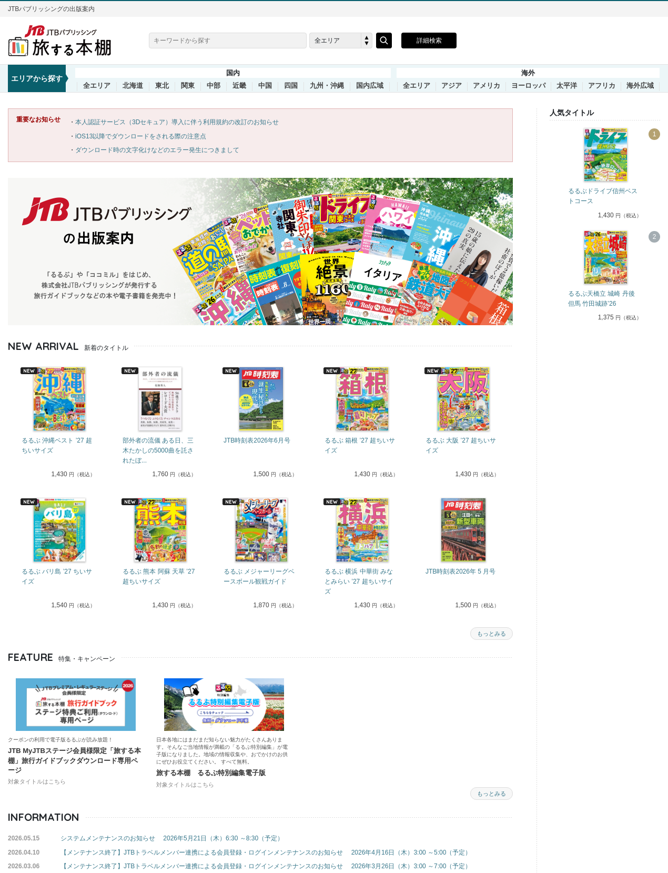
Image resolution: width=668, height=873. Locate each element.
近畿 (239, 85)
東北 (162, 85)
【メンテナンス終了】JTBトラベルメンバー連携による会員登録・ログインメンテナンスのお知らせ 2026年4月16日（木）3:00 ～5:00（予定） (265, 852)
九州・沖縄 (327, 85)
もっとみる (491, 633)
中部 (213, 85)
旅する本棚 (66, 40)
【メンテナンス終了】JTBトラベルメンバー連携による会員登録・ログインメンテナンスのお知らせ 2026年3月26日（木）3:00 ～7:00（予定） (265, 866)
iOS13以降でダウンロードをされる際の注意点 (140, 136)
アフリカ (601, 85)
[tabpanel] (58, 423)
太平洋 (566, 85)
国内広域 (369, 85)
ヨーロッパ (528, 85)
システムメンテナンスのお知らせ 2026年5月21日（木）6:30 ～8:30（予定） (172, 838)
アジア (451, 85)
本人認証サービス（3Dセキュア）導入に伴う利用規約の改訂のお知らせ (177, 122)
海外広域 (640, 85)
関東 (188, 85)
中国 (265, 85)
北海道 (133, 85)
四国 (291, 85)
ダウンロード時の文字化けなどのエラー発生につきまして (157, 150)
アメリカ (486, 85)
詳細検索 (429, 40)
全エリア (96, 85)
